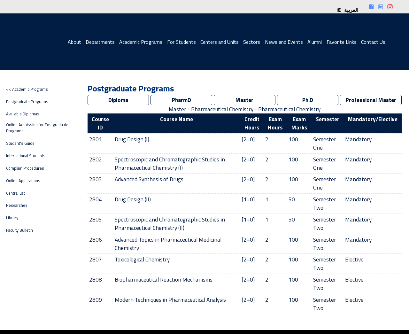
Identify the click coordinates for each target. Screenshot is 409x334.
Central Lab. (16, 193)
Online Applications (23, 181)
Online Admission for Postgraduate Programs (37, 128)
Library (12, 218)
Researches (16, 205)
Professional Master (371, 100)
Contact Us (373, 42)
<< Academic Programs (27, 89)
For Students (181, 42)
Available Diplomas (22, 114)
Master (244, 100)
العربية (347, 10)
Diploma (118, 100)
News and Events (284, 42)
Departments (100, 42)
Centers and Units (219, 42)
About (74, 42)
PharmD (181, 100)
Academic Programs (140, 42)
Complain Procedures (25, 168)
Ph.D (307, 100)
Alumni (314, 42)
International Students (25, 156)
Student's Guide (20, 143)
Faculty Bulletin (19, 230)
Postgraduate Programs (27, 102)
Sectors (251, 42)
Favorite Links (342, 42)
